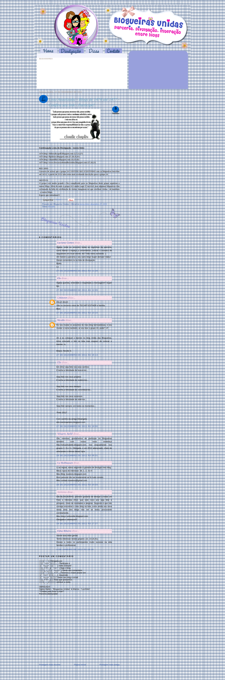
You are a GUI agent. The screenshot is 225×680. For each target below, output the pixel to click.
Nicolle (61, 320)
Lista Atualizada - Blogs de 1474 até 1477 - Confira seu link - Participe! (84, 102)
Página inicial (80, 664)
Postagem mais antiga (109, 664)
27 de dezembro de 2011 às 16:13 (77, 355)
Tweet (58, 199)
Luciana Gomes (65, 242)
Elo (59, 278)
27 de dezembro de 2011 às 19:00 (77, 426)
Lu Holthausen (65, 462)
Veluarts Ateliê (65, 433)
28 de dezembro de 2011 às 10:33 (77, 484)
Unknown (62, 297)
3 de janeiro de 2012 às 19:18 (75, 549)
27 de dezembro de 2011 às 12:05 (77, 290)
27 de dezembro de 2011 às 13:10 (77, 313)
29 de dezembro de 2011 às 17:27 (77, 523)
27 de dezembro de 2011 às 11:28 (77, 271)
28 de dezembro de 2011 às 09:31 (77, 455)
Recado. (51, 206)
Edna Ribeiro (64, 531)
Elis (59, 362)
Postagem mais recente (49, 664)
